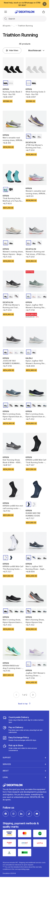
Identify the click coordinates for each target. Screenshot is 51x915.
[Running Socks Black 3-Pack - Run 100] (13, 68)
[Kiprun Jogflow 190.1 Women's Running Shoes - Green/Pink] (36, 281)
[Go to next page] (33, 695)
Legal (5, 777)
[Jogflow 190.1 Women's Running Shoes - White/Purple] (36, 649)
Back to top (24, 703)
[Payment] (24, 729)
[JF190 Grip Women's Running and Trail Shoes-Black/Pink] (36, 121)
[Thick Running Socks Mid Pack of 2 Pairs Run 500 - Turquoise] (13, 174)
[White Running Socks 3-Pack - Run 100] (36, 68)
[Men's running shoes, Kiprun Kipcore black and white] (13, 595)
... (14, 26)
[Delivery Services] (24, 719)
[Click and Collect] (24, 748)
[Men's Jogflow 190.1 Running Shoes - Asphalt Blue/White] (36, 542)
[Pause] (44, 4)
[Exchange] (19, 738)
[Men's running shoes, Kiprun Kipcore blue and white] (36, 390)
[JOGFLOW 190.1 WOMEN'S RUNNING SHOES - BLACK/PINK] (13, 337)
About (6, 771)
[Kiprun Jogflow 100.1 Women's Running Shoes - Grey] (36, 337)
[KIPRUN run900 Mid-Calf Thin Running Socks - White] (13, 542)
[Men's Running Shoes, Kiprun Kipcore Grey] (36, 595)
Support (7, 758)
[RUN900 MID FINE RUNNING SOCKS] (36, 489)
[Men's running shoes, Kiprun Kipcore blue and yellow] (13, 390)
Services (7, 764)
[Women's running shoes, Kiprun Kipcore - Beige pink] (13, 227)
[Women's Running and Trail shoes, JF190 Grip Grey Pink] (36, 227)
